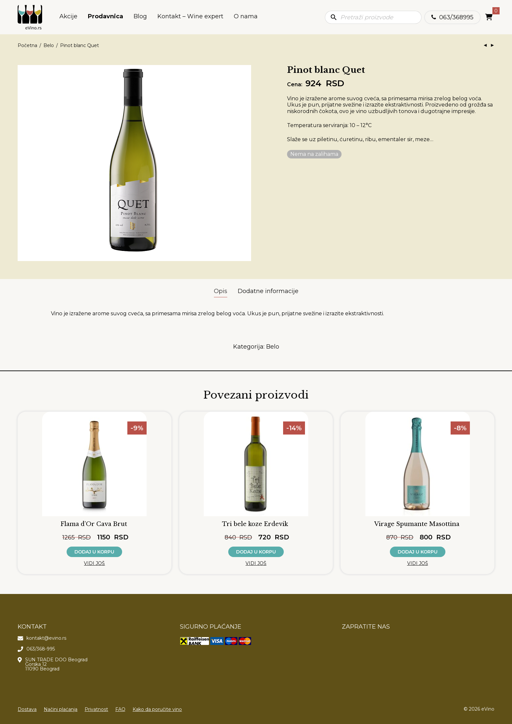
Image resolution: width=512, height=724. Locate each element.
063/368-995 (40, 649)
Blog (140, 17)
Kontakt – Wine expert (190, 17)
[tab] (220, 291)
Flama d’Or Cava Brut (93, 524)
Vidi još (94, 563)
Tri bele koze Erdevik (255, 524)
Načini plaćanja (60, 709)
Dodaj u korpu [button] (94, 552)
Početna (27, 45)
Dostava (27, 709)
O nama (246, 17)
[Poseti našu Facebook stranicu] (348, 640)
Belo (48, 45)
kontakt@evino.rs (46, 638)
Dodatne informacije (268, 291)
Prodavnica (105, 17)
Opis (220, 291)
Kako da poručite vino (157, 709)
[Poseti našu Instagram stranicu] (359, 640)
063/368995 (456, 17)
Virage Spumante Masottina (416, 524)
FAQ (120, 709)
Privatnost (96, 709)
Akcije (68, 17)
